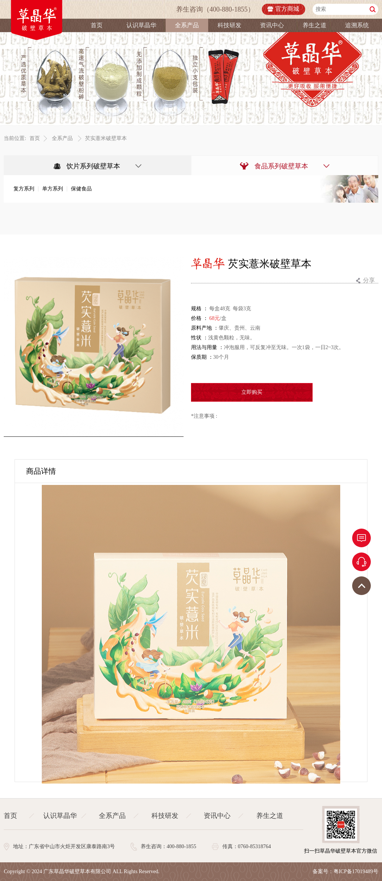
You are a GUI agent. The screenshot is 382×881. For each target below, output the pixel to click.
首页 (97, 25)
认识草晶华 (141, 25)
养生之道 (314, 25)
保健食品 (81, 189)
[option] (94, 347)
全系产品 (187, 25)
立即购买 (251, 392)
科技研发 (229, 25)
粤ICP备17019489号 (356, 871)
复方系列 (23, 189)
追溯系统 (357, 25)
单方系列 (52, 189)
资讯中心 (272, 25)
